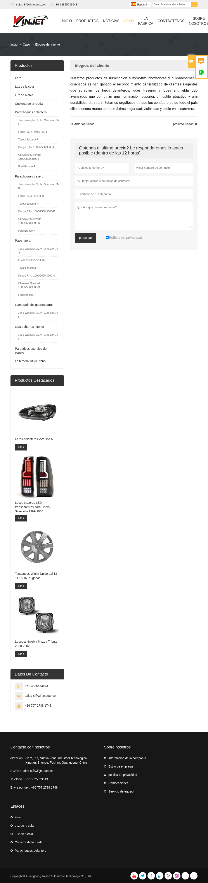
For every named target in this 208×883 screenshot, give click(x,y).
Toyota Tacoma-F (28, 139)
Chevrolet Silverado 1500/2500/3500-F (29, 156)
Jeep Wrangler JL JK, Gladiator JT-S (38, 250)
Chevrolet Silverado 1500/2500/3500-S (29, 285)
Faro (18, 78)
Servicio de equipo (120, 791)
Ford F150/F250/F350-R (32, 196)
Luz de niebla (24, 95)
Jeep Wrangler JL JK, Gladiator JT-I (38, 336)
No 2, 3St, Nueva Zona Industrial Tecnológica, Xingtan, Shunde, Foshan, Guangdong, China (56, 760)
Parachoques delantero (31, 112)
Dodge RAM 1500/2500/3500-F (36, 147)
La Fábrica (145, 21)
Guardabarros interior (29, 326)
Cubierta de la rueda (29, 103)
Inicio (66, 21)
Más (21, 447)
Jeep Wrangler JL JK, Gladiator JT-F (38, 122)
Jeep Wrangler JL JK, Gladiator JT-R (38, 186)
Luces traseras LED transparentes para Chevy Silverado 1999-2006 (32, 507)
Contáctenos (171, 21)
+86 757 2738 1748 (38, 705)
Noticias (111, 21)
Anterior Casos (82, 124)
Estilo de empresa (120, 766)
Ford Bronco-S (26, 294)
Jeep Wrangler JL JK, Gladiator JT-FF (38, 314)
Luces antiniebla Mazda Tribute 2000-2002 (36, 644)
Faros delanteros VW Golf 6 (34, 439)
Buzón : (15, 771)
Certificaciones (118, 783)
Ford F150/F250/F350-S (32, 260)
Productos (87, 21)
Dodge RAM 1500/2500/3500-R (36, 211)
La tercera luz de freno (30, 361)
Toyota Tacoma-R (28, 203)
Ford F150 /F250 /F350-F (33, 131)
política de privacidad (122, 775)
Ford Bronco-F (26, 166)
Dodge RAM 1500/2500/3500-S (36, 275)
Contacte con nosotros (30, 747)
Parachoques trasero (29, 176)
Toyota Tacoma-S (28, 268)
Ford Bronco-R (27, 230)
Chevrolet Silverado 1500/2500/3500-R (29, 221)
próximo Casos (183, 124)
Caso (129, 21)
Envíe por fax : (20, 787)
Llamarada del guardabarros (34, 305)
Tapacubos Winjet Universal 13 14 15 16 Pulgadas (36, 576)
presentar (85, 237)
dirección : (17, 758)
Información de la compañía (127, 758)
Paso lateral (23, 240)
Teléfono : (17, 779)
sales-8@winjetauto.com (31, 4)
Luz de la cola (24, 86)
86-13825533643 (66, 4)
